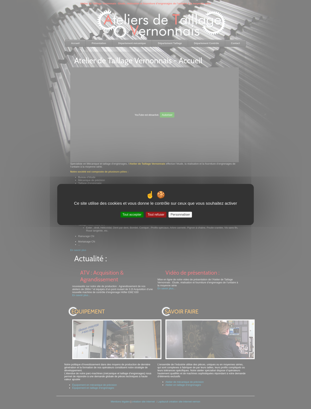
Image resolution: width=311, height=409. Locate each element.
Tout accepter (131, 214)
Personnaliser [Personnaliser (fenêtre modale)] (180, 214)
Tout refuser (156, 214)
